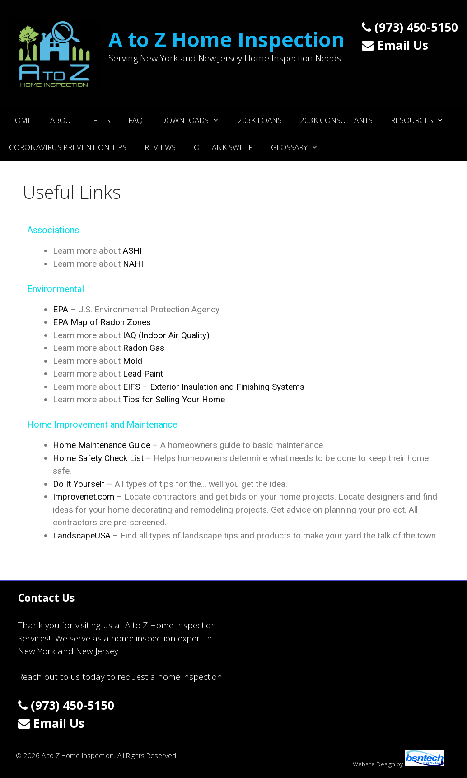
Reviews (160, 147)
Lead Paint (143, 373)
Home (20, 120)
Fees (101, 120)
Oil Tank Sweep (223, 147)
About (62, 120)
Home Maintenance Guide (101, 445)
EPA (60, 309)
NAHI (133, 264)
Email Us (395, 45)
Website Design (374, 764)
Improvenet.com (83, 496)
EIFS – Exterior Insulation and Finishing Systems (213, 387)
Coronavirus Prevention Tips (67, 147)
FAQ (135, 120)
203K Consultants (336, 120)
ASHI (132, 250)
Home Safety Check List (98, 458)
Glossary (299, 147)
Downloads (195, 120)
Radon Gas (143, 348)
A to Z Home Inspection (226, 39)
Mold (132, 361)
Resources (422, 120)
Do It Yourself (79, 484)
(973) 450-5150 (410, 27)
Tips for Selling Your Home (174, 399)
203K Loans (260, 120)
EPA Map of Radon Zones (102, 322)
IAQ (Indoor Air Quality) (166, 335)
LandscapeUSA (82, 535)
